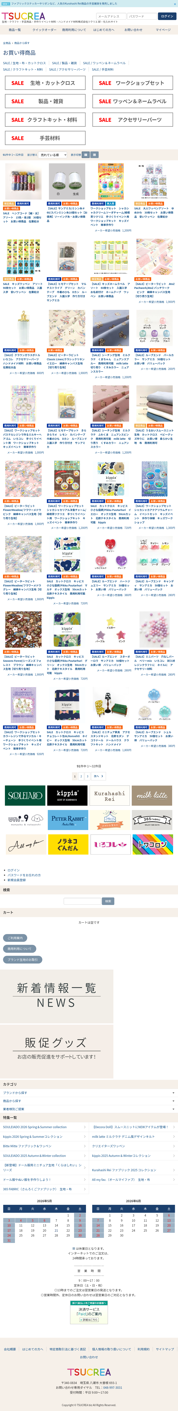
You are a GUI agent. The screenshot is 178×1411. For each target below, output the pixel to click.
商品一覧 (15, 29)
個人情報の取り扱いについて (111, 1349)
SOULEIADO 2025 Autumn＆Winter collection (34, 1155)
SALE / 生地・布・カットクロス (24, 63)
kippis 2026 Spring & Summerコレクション (33, 1136)
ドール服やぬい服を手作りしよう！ (27, 1179)
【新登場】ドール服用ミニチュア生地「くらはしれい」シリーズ (42, 1167)
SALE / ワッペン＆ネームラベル (104, 63)
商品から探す (22, 43)
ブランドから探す (15, 1092)
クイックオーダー (44, 29)
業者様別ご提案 (13, 1109)
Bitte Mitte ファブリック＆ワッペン (27, 1146)
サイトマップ (165, 1349)
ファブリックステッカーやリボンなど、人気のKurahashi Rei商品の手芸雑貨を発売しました (64, 3)
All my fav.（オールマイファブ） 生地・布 (121, 1179)
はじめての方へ (103, 29)
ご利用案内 (15, 938)
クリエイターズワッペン (108, 1146)
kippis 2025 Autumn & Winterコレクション (121, 1155)
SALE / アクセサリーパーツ (67, 69)
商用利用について (74, 29)
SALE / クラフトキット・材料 (23, 69)
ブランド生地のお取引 (23, 959)
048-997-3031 (112, 1387)
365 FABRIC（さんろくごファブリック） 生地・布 (37, 1189)
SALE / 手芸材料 (103, 69)
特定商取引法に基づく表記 (68, 1349)
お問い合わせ (133, 29)
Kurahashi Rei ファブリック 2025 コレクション (124, 1170)
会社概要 (10, 1349)
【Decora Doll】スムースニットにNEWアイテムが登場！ (130, 1127)
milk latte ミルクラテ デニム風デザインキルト (123, 1136)
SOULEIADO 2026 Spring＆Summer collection (35, 1127)
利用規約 (144, 1349)
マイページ (163, 29)
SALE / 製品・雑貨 (64, 63)
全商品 (7, 43)
